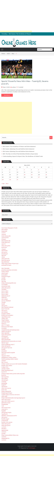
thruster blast (6, 355)
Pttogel (4, 239)
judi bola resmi (6, 402)
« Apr (3, 183)
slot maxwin (5, 377)
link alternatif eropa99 (8, 352)
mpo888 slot (5, 338)
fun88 (3, 304)
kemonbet (4, 275)
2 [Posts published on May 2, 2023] (9, 169)
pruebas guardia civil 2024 (9, 270)
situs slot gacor (6, 287)
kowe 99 (4, 389)
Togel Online (5, 320)
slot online (5, 229)
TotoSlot (4, 289)
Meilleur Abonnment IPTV (9, 415)
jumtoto (4, 375)
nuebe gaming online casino (10, 359)
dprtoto (4, 255)
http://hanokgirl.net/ (7, 370)
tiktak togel (5, 343)
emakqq (4, 381)
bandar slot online (7, 365)
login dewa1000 (6, 334)
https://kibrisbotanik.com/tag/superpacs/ (13, 398)
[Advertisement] (16, 16)
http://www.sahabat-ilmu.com (10, 435)
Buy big (4, 281)
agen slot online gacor (8, 401)
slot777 (4, 354)
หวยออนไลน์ (5, 420)
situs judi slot (5, 258)
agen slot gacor (6, 399)
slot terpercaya (6, 407)
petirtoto (4, 247)
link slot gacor (6, 260)
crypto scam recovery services (11, 394)
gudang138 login (6, 265)
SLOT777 (4, 372)
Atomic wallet (6, 368)
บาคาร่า (4, 232)
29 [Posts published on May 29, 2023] (2, 179)
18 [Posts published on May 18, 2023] (24, 174)
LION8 (3, 433)
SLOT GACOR (5, 309)
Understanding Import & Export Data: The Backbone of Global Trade (23, 156)
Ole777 (4, 244)
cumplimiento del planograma (10, 330)
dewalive (4, 351)
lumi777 (4, 323)
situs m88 (4, 396)
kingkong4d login (7, 393)
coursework (5, 237)
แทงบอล (4, 234)
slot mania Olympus (21, 364)
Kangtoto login (6, 276)
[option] (20, 34)
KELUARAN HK (6, 241)
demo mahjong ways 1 (8, 344)
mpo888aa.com (6, 317)
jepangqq (4, 383)
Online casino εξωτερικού (8, 364)
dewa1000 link (6, 286)
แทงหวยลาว (5, 409)
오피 (3, 406)
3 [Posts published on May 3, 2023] (17, 169)
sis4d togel (5, 273)
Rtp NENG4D (5, 262)
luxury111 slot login (7, 326)
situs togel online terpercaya (10, 263)
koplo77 (4, 385)
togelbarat (5, 414)
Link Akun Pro (6, 242)
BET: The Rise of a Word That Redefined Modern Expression (20, 154)
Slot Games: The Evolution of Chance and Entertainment (26, 34)
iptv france (5, 362)
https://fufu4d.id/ (6, 391)
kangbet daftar (6, 313)
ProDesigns (31, 448)
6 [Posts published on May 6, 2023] (38, 169)
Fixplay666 (5, 404)
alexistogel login (6, 412)
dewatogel (5, 253)
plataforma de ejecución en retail (11, 341)
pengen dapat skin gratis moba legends (13, 373)
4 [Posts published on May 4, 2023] (24, 169)
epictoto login (6, 321)
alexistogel (5, 380)
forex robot (5, 291)
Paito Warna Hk (6, 236)
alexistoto (4, 386)
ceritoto (4, 427)
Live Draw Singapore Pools (9, 228)
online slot (5, 318)
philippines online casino (9, 357)
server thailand (6, 300)
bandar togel (5, 419)
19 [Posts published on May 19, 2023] (31, 174)
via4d (3, 257)
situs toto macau (6, 388)
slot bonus (4, 250)
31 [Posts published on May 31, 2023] (17, 179)
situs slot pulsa (6, 245)
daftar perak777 (6, 331)
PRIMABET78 (5, 438)
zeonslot (4, 328)
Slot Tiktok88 (5, 268)
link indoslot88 (6, 339)
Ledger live (5, 367)
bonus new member (7, 315)
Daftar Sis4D (5, 271)
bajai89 (4, 411)
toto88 (3, 278)
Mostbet (4, 428)
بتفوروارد (4, 249)
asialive (4, 360)
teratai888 (4, 284)
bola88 (3, 349)
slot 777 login (5, 325)
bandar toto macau (7, 422)
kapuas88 (4, 231)
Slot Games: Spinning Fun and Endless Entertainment (18, 149)
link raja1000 (5, 333)
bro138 (3, 279)
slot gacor (4, 252)
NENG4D (4, 297)
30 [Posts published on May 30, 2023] (10, 179)
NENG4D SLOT (6, 296)
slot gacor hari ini (7, 347)
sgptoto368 (5, 430)
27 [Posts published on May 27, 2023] (39, 177)
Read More (7, 95)
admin (14, 87)
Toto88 (3, 302)
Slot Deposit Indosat (7, 307)
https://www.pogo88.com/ (9, 283)
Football (20, 87)
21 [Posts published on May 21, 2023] (46, 174)
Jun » (7, 183)
